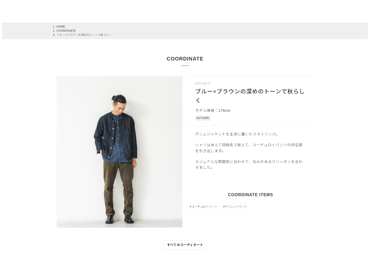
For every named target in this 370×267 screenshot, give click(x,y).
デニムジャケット (236, 206)
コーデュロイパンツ (204, 206)
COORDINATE (66, 30)
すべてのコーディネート (185, 245)
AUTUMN (203, 118)
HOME (61, 26)
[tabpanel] (119, 152)
